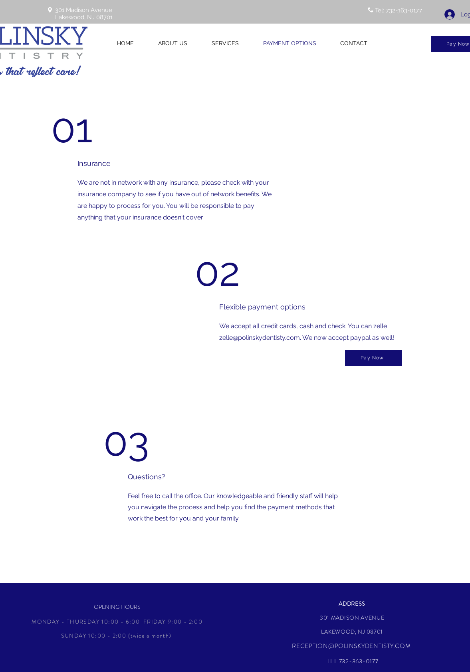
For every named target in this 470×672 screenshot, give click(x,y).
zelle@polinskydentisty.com (259, 337)
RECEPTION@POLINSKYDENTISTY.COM (351, 646)
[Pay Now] (373, 358)
